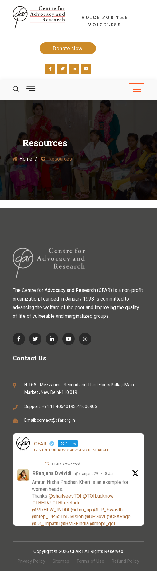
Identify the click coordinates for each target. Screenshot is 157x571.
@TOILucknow (98, 496)
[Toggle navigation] (136, 89)
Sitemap (61, 561)
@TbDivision (70, 516)
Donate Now (68, 48)
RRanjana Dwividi (52, 473)
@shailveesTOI (65, 496)
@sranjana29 (86, 474)
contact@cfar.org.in (56, 420)
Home (22, 159)
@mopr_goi (102, 523)
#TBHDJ (41, 503)
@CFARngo (119, 516)
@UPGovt (95, 516)
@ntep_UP (43, 516)
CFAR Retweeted (66, 464)
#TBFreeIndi (65, 503)
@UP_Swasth (108, 510)
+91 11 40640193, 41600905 (69, 406)
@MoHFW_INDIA (50, 510)
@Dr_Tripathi (46, 523)
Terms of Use (90, 561)
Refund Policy (125, 561)
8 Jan (110, 474)
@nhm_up (81, 510)
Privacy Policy (31, 561)
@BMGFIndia (75, 523)
